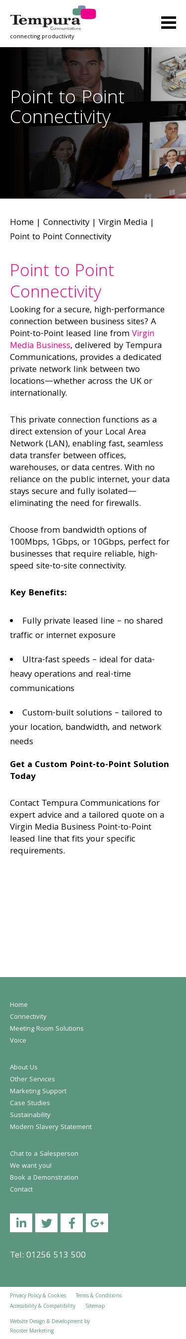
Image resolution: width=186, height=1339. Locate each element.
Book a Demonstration (44, 1178)
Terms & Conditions (99, 1296)
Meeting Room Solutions (47, 1029)
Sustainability (30, 1115)
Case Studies (30, 1103)
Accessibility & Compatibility (42, 1306)
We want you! (31, 1166)
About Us (24, 1067)
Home (22, 223)
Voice (18, 1041)
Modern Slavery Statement (51, 1127)
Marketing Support (38, 1091)
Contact (21, 1190)
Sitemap (95, 1306)
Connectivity (66, 223)
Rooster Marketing (32, 1332)
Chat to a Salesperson (44, 1154)
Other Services (32, 1079)
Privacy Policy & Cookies (38, 1296)
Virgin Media (123, 223)
